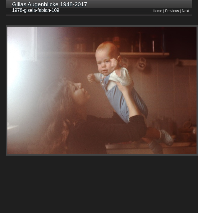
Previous (172, 11)
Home (157, 11)
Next (185, 11)
